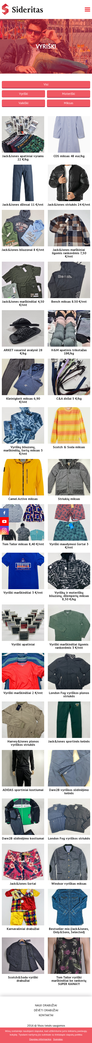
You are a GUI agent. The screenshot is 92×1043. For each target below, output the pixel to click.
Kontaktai (46, 1015)
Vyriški (23, 94)
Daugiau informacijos (40, 1039)
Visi (46, 84)
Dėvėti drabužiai (46, 1010)
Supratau (58, 1039)
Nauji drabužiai (46, 1005)
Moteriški (68, 94)
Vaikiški (23, 103)
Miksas (68, 103)
